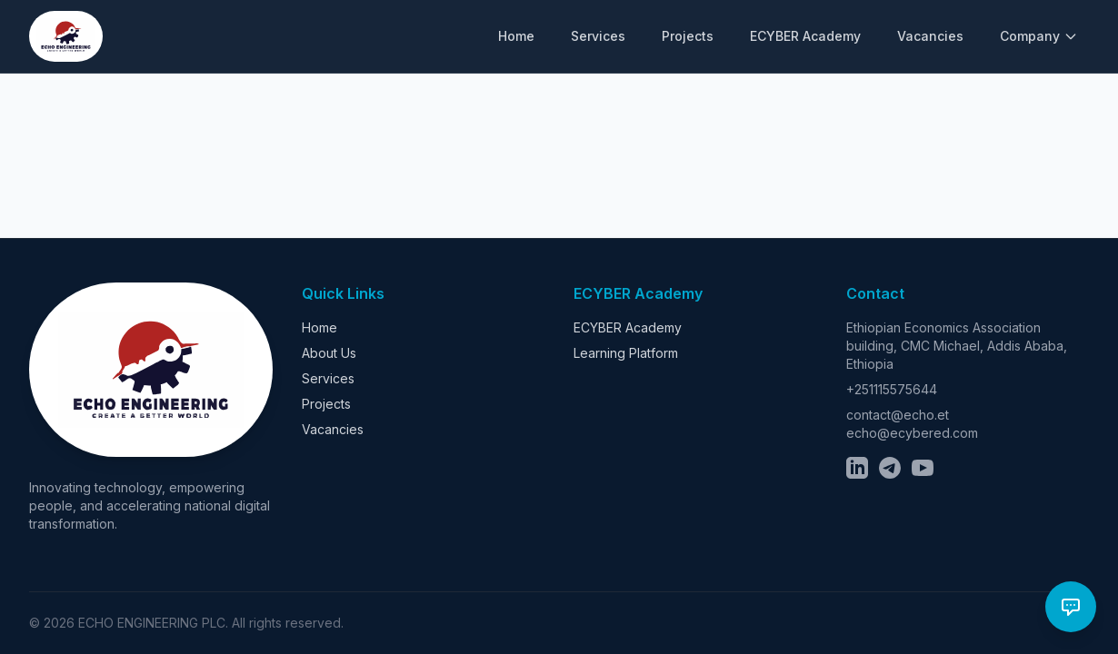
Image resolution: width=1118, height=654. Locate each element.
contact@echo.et (897, 414)
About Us (329, 353)
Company (1039, 36)
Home (516, 36)
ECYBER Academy (805, 36)
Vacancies (930, 36)
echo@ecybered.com (912, 433)
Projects (688, 36)
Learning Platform (626, 353)
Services (598, 36)
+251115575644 (891, 389)
